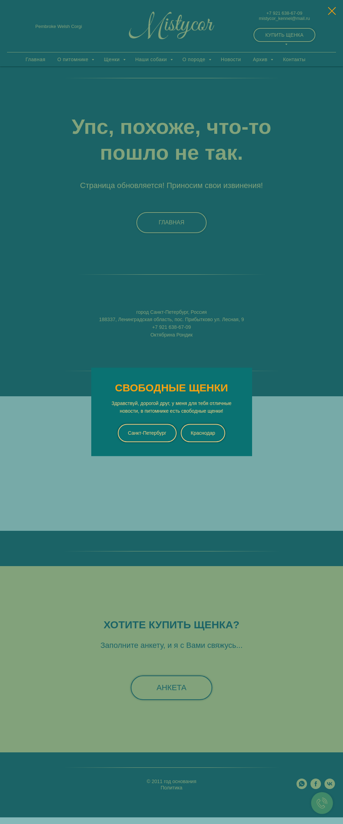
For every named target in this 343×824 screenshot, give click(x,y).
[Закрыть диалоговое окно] (332, 11)
